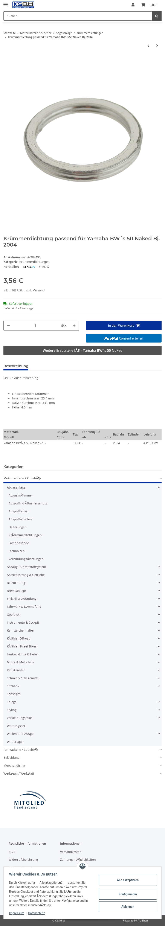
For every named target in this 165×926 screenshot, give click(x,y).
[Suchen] (77, 16)
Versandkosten (70, 852)
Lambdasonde (19, 543)
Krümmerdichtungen (34, 262)
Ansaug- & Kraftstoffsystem (26, 567)
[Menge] (35, 325)
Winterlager (15, 742)
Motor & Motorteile (20, 662)
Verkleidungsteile (19, 718)
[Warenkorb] (150, 4)
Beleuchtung (16, 583)
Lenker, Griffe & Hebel (22, 654)
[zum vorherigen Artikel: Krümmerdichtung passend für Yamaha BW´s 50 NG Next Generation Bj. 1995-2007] (148, 45)
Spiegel (12, 702)
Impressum (18, 913)
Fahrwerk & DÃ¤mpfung (24, 607)
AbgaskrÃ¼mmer (21, 495)
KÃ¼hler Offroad (19, 638)
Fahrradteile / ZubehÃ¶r (20, 750)
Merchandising (14, 765)
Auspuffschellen (20, 519)
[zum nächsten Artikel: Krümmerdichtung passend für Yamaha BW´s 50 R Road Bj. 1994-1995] (157, 45)
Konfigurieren (126, 894)
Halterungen (18, 527)
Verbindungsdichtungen (26, 559)
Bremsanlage (16, 591)
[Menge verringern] (8, 325)
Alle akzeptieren (126, 880)
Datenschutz (38, 913)
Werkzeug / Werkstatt (18, 773)
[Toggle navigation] (5, 2)
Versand (39, 290)
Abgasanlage (16, 487)
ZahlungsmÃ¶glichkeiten (78, 859)
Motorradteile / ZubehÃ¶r (22, 478)
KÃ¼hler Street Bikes (22, 646)
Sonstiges (14, 694)
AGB (12, 852)
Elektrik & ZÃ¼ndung (22, 599)
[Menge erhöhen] (74, 325)
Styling (12, 710)
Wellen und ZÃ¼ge (20, 734)
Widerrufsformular (22, 867)
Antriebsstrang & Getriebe (26, 575)
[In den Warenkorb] (6, 58)
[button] (133, 4)
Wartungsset (16, 726)
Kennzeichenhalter (20, 630)
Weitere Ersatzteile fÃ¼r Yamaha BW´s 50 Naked (82, 350)
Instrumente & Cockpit (23, 622)
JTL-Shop (143, 920)
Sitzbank (13, 686)
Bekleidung (11, 757)
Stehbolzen (17, 551)
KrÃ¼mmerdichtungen (25, 535)
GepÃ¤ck (13, 614)
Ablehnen (126, 906)
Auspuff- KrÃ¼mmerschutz (28, 503)
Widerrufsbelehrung (23, 859)
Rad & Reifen (16, 670)
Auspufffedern (19, 511)
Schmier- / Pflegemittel (23, 678)
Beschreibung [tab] (15, 366)
